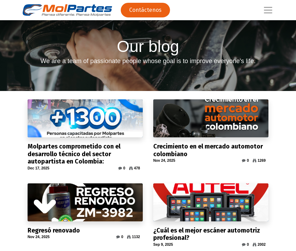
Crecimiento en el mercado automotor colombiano (208, 150)
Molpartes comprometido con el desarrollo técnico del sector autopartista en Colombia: (74, 154)
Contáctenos (145, 10)
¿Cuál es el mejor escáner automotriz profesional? (206, 234)
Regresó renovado (54, 230)
